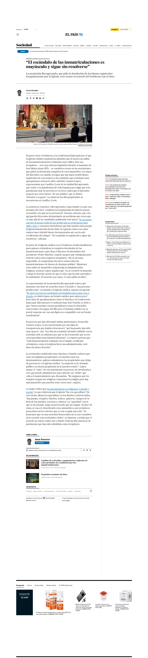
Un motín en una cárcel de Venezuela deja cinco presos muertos (118, 180)
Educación (58, 45)
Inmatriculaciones (49, 491)
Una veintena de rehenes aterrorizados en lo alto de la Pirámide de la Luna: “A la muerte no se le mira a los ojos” (118, 188)
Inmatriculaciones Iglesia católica (37, 59)
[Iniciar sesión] (126, 29)
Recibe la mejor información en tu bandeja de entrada (45, 450)
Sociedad (24, 45)
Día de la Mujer (49, 45)
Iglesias (70, 491)
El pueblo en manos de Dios (54, 474)
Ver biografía (42, 442)
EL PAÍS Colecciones (65, 585)
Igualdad (76, 45)
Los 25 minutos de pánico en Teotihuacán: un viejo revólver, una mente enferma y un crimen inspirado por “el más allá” (118, 205)
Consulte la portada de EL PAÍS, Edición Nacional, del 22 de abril (49, 51)
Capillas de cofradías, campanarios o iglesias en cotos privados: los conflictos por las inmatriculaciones (64, 463)
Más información (31, 500)
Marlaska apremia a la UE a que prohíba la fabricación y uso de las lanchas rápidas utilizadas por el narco (119, 250)
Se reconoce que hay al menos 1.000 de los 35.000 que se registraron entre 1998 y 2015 (59, 222)
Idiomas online (51, 585)
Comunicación (103, 45)
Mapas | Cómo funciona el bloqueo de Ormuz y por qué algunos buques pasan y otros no (119, 243)
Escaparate (20, 585)
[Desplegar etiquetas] (91, 491)
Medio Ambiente (67, 45)
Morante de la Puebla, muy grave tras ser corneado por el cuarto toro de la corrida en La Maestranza (118, 257)
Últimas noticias (127, 45)
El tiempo (117, 45)
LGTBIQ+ (111, 45)
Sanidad (82, 45)
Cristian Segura (45, 477)
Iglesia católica (37, 491)
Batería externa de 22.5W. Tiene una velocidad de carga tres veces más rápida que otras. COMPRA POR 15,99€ (84, 608)
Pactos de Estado (61, 491)
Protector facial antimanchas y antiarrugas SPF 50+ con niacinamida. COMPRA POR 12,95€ (53, 613)
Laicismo (95, 45)
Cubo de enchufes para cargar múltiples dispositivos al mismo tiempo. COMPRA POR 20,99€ (122, 608)
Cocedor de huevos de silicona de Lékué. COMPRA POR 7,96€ (103, 606)
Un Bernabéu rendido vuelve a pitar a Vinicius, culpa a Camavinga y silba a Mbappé (118, 196)
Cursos (29, 585)
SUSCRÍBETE (114, 29)
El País (43, 467)
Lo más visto (109, 222)
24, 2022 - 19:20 (38, 93)
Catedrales (77, 491)
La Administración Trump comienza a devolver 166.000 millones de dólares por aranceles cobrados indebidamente (119, 236)
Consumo (88, 45)
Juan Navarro (32, 90)
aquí (68, 500)
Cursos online (39, 585)
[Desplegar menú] (17, 34)
